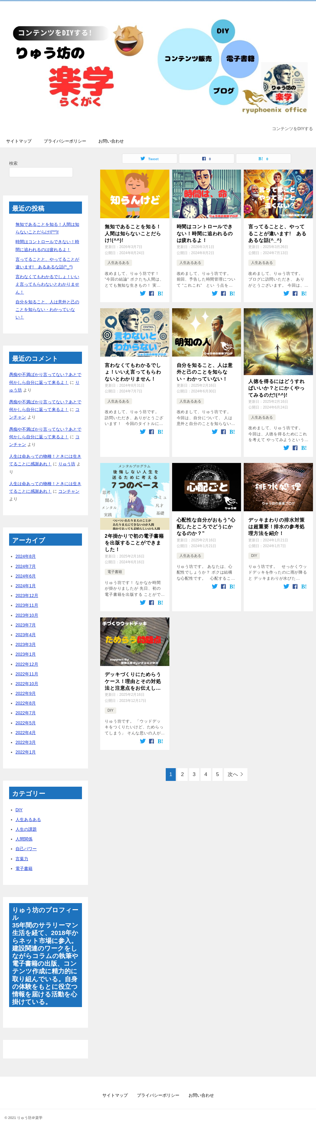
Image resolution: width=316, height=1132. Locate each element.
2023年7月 (25, 625)
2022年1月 (25, 752)
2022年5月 (25, 722)
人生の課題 (26, 829)
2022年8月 (25, 703)
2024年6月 (25, 576)
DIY (254, 556)
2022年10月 (26, 683)
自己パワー (26, 848)
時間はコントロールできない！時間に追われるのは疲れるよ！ (205, 233)
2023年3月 (25, 644)
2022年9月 (25, 693)
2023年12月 (26, 595)
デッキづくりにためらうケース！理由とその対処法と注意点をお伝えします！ (133, 682)
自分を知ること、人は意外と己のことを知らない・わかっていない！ (205, 372)
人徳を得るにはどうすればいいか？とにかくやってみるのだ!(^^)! (276, 388)
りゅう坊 (66, 463)
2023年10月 (26, 615)
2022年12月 (26, 664)
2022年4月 (25, 732)
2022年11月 (26, 673)
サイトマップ (19, 141)
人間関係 (23, 839)
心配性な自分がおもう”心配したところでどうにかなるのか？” (206, 526)
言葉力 (21, 858)
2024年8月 (25, 556)
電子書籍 (114, 572)
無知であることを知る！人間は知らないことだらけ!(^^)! (133, 233)
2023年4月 (25, 634)
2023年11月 (26, 605)
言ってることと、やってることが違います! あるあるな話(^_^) (277, 233)
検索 (13, 163)
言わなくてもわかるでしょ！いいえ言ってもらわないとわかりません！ (133, 372)
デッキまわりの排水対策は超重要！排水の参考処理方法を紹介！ (276, 526)
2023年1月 (25, 654)
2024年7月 (25, 566)
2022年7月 (25, 712)
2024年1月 (25, 585)
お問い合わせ (111, 141)
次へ (233, 774)
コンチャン (69, 491)
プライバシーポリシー (65, 141)
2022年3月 (25, 742)
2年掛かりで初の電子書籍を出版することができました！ (134, 542)
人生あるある (118, 263)
